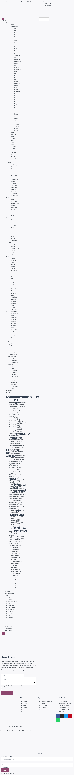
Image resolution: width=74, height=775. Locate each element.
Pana (12, 151)
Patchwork (11, 163)
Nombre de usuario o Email (7, 756)
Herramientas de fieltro (15, 249)
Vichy (16, 120)
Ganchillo (14, 289)
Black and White (16, 39)
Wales (16, 122)
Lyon (15, 88)
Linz (15, 79)
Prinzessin (17, 98)
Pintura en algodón (11, 343)
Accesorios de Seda (14, 320)
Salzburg (16, 102)
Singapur (16, 104)
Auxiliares (14, 317)
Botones (13, 374)
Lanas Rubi (11, 611)
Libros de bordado (13, 308)
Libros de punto (13, 304)
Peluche (13, 147)
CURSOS (7, 591)
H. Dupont (11, 609)
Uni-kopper (16, 113)
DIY (9, 393)
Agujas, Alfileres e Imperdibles (14, 368)
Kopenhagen (17, 69)
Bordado (13, 293)
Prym (9, 603)
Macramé (10, 218)
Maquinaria (14, 362)
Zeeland (16, 128)
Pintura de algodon (14, 347)
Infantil (10, 391)
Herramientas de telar (15, 205)
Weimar (16, 124)
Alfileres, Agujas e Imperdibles (14, 191)
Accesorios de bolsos (14, 184)
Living (16, 81)
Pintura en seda (12, 311)
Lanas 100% (12, 215)
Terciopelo (14, 134)
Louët (9, 615)
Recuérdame (4, 767)
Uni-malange (16, 117)
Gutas (12, 332)
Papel (12, 358)
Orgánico (14, 153)
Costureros (14, 372)
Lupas (12, 389)
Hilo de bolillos (13, 266)
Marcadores (14, 179)
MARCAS (7, 597)
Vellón (13, 246)
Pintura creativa (12, 354)
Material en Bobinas (14, 227)
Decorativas (14, 159)
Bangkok (16, 31)
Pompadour (17, 96)
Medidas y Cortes (14, 166)
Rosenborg (17, 100)
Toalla (12, 132)
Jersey (12, 142)
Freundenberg (12, 607)
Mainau (16, 90)
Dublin (16, 51)
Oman (16, 94)
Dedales (13, 380)
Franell (16, 53)
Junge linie (16, 64)
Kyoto (15, 71)
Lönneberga (17, 83)
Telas (9, 22)
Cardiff (16, 45)
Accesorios (14, 360)
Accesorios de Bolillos (14, 262)
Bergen (16, 33)
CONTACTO (8, 631)
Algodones (14, 297)
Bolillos (13, 258)
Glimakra (10, 618)
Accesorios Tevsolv (14, 209)
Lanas (12, 295)
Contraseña (3, 762)
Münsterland (17, 92)
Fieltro (10, 242)
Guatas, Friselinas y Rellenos (14, 171)
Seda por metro (13, 327)
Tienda (4, 688)
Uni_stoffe (17, 110)
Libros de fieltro (13, 253)
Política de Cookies (26, 731)
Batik (12, 334)
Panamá (13, 149)
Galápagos (17, 55)
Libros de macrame (13, 231)
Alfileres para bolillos (13, 281)
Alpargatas (14, 187)
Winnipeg (17, 126)
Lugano (16, 86)
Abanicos (13, 277)
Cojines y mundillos (14, 270)
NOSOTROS (8, 629)
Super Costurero (18, 552)
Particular (4, 690)
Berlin (16, 35)
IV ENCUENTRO (9, 593)
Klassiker (16, 47)
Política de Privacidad (13, 731)
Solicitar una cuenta (44, 754)
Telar (9, 197)
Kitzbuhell (17, 67)
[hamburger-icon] (3, 19)
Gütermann (11, 605)
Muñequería (14, 155)
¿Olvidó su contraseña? (7, 773)
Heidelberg (17, 61)
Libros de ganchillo (13, 300)
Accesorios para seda (14, 339)
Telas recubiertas (14, 137)
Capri (16, 43)
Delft (15, 49)
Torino (16, 106)
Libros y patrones (13, 274)
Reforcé (13, 140)
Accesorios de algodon (14, 351)
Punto (12, 291)
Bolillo (9, 256)
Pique (12, 144)
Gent (15, 57)
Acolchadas (14, 157)
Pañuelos (13, 323)
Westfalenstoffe (12, 601)
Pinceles (13, 336)
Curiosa (10, 599)
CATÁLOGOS (8, 627)
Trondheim (17, 108)
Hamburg (17, 59)
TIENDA (7, 20)
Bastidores (14, 201)
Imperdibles (14, 387)
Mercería (10, 364)
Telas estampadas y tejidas (14, 27)
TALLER (7, 595)
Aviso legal (3, 731)
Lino (12, 161)
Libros (13, 181)
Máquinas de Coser (14, 384)
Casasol (10, 613)
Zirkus (16, 130)
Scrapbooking (12, 356)
